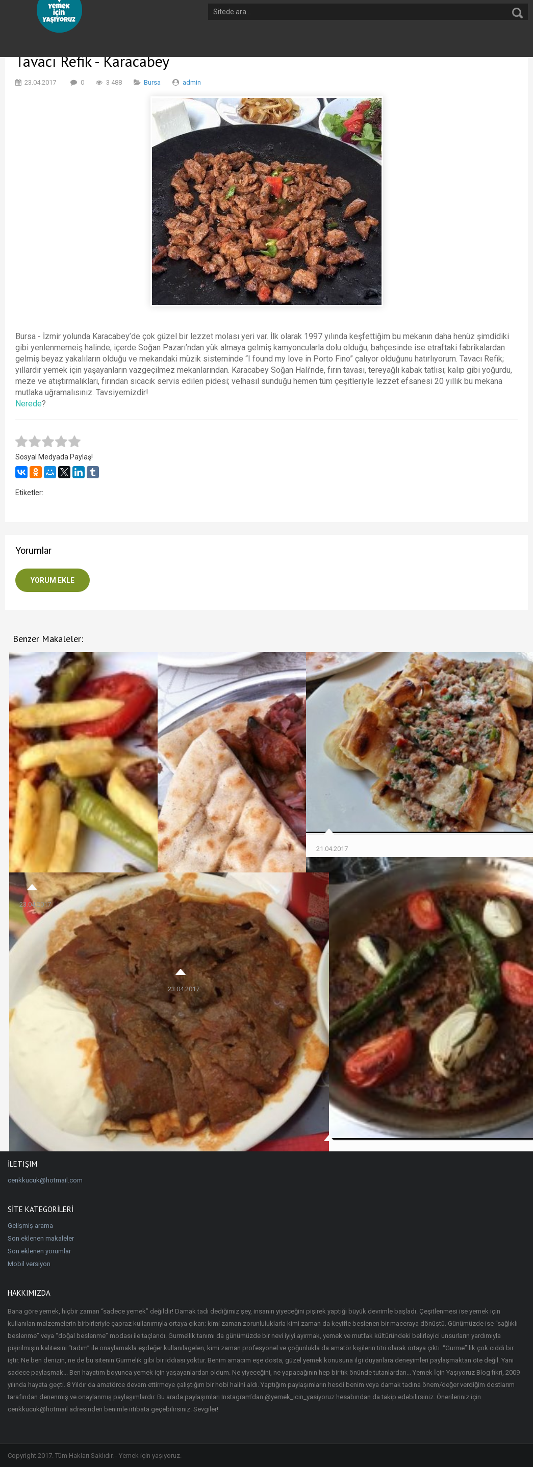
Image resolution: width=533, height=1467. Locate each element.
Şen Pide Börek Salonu (358, 765)
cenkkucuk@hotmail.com (45, 1180)
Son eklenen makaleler (41, 1238)
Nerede (28, 403)
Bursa (152, 82)
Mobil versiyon (29, 1264)
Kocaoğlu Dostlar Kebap (362, 1015)
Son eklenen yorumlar (39, 1251)
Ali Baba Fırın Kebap (206, 826)
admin (192, 82)
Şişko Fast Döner (52, 1041)
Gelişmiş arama (30, 1225)
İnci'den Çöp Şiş (49, 789)
